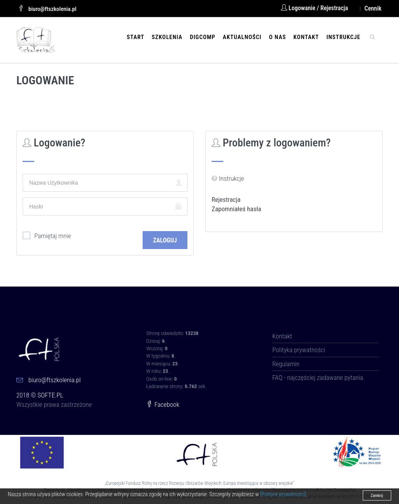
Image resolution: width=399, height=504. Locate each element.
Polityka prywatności (298, 350)
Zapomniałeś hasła (236, 209)
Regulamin (286, 364)
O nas (277, 37)
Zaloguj (165, 240)
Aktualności (242, 37)
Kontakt (306, 37)
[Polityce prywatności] (283, 494)
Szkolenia (167, 37)
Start (135, 37)
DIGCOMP (202, 37)
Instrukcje (343, 37)
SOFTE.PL (50, 395)
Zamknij (377, 495)
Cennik (372, 8)
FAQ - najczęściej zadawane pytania (317, 377)
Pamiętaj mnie (47, 235)
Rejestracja (226, 199)
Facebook (162, 404)
